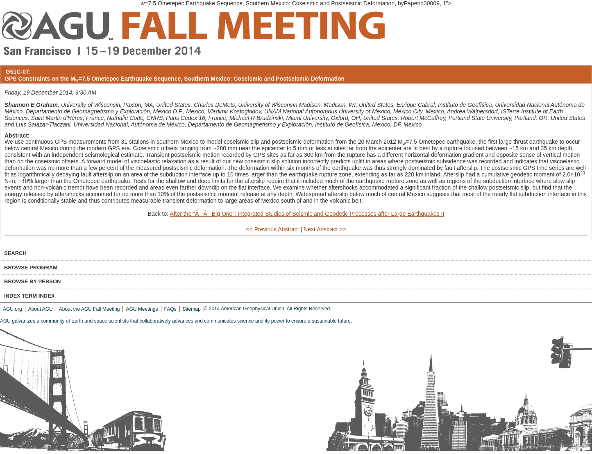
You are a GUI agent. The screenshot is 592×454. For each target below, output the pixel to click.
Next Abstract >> (325, 229)
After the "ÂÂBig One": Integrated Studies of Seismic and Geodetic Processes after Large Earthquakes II (307, 213)
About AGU (40, 309)
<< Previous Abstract (272, 229)
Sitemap (192, 309)
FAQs (170, 309)
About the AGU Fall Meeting (89, 309)
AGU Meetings (142, 309)
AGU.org (12, 309)
